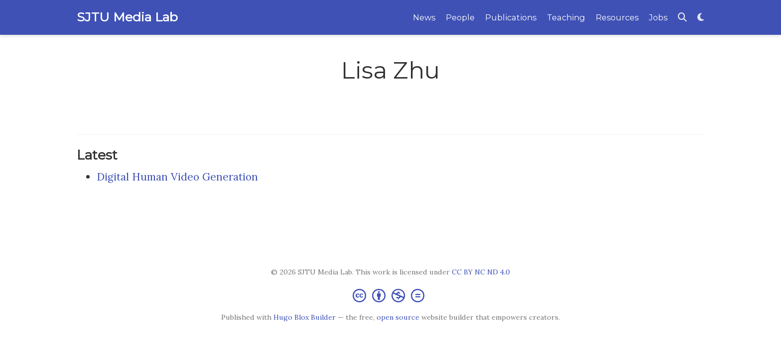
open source (398, 317)
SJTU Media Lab (127, 16)
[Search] (682, 17)
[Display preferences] (700, 17)
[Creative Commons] (390, 295)
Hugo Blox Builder (304, 317)
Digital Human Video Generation (177, 176)
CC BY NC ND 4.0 (481, 272)
